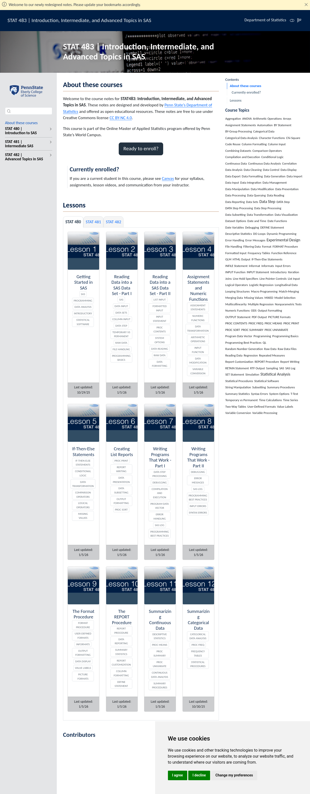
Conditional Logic (83, 473)
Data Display (83, 661)
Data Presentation (121, 480)
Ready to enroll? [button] (140, 148)
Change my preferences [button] (234, 775)
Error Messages (198, 480)
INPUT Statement (159, 319)
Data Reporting (121, 641)
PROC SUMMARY (159, 653)
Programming (83, 300)
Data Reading (159, 348)
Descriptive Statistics (159, 636)
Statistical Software (83, 322)
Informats (83, 644)
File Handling (121, 349)
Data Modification (197, 361)
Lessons (235, 100)
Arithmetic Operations (198, 339)
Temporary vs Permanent (121, 334)
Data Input (121, 306)
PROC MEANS (159, 644)
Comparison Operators (83, 494)
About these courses (245, 86)
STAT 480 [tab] (73, 222)
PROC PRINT (121, 460)
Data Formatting (159, 364)
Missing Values (83, 516)
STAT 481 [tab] (93, 222)
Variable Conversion (197, 371)
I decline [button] (199, 775)
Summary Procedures (159, 685)
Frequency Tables (198, 653)
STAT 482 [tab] (113, 222)
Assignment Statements (198, 307)
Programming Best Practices (159, 534)
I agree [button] (177, 775)
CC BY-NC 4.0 (120, 117)
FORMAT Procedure (83, 625)
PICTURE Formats (83, 676)
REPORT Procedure (121, 630)
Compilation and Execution (160, 493)
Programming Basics (121, 358)
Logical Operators (83, 505)
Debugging (160, 482)
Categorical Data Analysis (198, 636)
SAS (83, 294)
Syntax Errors (198, 512)
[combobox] (28, 111)
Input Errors (198, 506)
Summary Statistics (121, 652)
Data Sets (121, 312)
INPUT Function (198, 350)
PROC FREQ (198, 644)
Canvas (168, 178)
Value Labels (83, 668)
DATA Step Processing (159, 474)
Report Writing (121, 469)
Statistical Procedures (197, 664)
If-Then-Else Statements (83, 463)
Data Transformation (198, 328)
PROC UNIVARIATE (159, 664)
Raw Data (121, 342)
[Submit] (8, 110)
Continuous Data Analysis (159, 675)
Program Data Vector (159, 506)
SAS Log (159, 525)
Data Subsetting (121, 490)
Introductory (83, 313)
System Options (159, 340)
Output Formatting (121, 501)
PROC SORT (121, 509)
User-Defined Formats (83, 635)
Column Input (121, 319)
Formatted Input (160, 308)
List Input (160, 299)
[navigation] (49, 130)
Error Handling (159, 516)
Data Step (121, 325)
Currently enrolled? (246, 92)
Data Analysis (83, 307)
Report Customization (121, 663)
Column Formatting (121, 673)
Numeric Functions (198, 318)
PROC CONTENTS (160, 329)
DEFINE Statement (121, 684)
